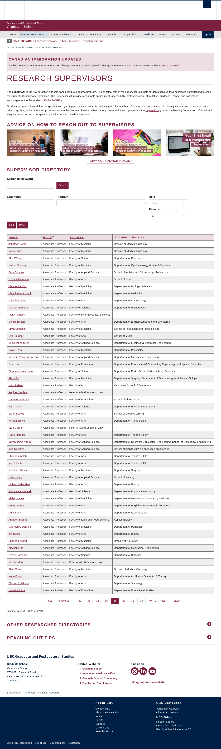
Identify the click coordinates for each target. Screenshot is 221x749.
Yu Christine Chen (18, 342)
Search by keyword (20, 178)
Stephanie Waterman (20, 371)
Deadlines (148, 34)
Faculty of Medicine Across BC (173, 729)
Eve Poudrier (15, 335)
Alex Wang (14, 258)
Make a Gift (102, 727)
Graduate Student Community (100, 678)
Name (13, 237)
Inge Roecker (16, 448)
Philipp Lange (16, 498)
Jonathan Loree (17, 243)
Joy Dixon (14, 533)
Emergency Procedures (18, 743)
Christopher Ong (17, 286)
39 (143, 600)
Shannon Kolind (17, 540)
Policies (176, 34)
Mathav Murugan (18, 307)
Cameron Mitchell (18, 399)
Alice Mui (13, 378)
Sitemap (30, 692)
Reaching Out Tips (92, 40)
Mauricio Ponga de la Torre (23, 357)
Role (152, 196)
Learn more (51, 100)
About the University (107, 712)
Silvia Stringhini (17, 328)
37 (125, 600)
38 (134, 600)
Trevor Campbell (17, 554)
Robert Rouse (16, 505)
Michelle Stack (16, 590)
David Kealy (15, 349)
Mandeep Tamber (18, 470)
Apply (207, 34)
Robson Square (165, 721)
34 (99, 600)
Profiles (41, 692)
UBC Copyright (57, 743)
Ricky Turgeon (16, 314)
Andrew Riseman (18, 519)
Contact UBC (103, 708)
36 (116, 600)
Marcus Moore (16, 562)
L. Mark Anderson (18, 279)
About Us (190, 34)
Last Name (14, 196)
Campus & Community (89, 34)
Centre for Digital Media (170, 725)
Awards (112, 34)
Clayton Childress (18, 583)
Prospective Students (32, 34)
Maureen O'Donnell (19, 526)
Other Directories (69, 40)
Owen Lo (13, 364)
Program (62, 196)
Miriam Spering (17, 265)
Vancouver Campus (167, 708)
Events (99, 719)
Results (154, 209)
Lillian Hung (15, 477)
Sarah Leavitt (16, 413)
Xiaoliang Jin (15, 547)
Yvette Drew (15, 250)
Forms (163, 34)
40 (151, 600)
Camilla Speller (17, 300)
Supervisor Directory (45, 40)
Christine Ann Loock (19, 293)
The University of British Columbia (14, 10)
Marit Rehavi (15, 385)
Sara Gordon (15, 427)
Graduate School (14, 47)
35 (107, 600)
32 (81, 600)
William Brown (16, 420)
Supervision (130, 34)
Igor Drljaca (15, 463)
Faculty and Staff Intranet (97, 683)
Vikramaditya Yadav (19, 441)
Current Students (60, 34)
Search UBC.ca (104, 731)
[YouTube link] (152, 671)
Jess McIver (15, 406)
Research (53, 692)
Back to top (15, 692)
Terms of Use (39, 743)
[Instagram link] (135, 671)
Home (12, 34)
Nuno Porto (15, 576)
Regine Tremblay (18, 392)
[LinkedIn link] (143, 671)
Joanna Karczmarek (19, 491)
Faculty (77, 237)
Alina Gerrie (15, 569)
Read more (170, 65)
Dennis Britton (16, 321)
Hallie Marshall (16, 434)
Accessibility (74, 743)
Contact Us (13, 680)
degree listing (153, 110)
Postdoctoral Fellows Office (98, 673)
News (98, 716)
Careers (100, 723)
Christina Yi (15, 512)
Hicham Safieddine (19, 484)
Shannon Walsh (17, 456)
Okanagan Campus (167, 712)
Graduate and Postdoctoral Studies (110, 657)
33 (90, 600)
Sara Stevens (16, 272)
